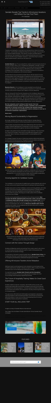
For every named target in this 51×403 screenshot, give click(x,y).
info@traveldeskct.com (45, 5)
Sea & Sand (27, 16)
